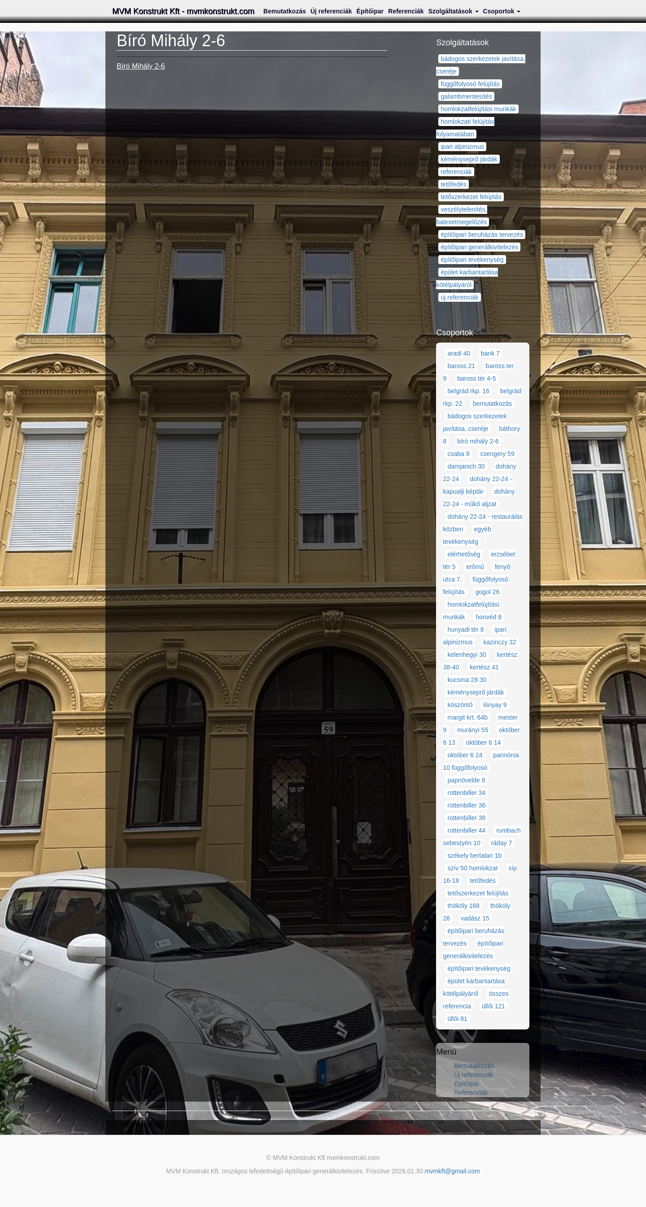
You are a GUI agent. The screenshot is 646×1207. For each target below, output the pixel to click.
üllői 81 (457, 1018)
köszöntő (459, 704)
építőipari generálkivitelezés (479, 247)
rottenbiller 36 (466, 805)
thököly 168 (463, 905)
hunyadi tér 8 (465, 629)
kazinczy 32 (500, 642)
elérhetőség (463, 554)
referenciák (456, 171)
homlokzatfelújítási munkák (478, 109)
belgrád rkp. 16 (468, 391)
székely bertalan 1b (474, 855)
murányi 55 (472, 730)
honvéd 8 (489, 617)
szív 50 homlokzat (472, 868)
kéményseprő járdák (469, 159)
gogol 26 (488, 591)
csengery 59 (497, 453)
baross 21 (461, 365)
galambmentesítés (466, 96)
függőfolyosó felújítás (470, 83)
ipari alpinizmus (462, 146)
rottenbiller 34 (466, 792)
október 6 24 (464, 755)
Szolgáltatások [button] (453, 11)
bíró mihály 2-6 (478, 441)
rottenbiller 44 (466, 830)
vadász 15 (475, 918)
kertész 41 (484, 667)
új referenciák (459, 297)
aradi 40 (458, 353)
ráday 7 (501, 843)
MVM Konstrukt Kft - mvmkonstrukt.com (183, 11)
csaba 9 (458, 453)
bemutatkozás (492, 403)
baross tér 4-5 (476, 378)
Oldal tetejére (138, 1125)
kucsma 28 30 (466, 679)
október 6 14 (483, 742)
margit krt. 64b (467, 717)
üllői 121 (493, 1006)
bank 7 (490, 353)
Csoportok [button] (502, 11)
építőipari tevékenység (472, 259)
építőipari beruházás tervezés (482, 234)
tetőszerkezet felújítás (471, 196)
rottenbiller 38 (466, 817)
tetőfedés (454, 184)
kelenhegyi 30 (466, 654)
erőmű (475, 566)
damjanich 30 (465, 466)
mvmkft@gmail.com (452, 1171)
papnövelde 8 (466, 780)
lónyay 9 (494, 704)
